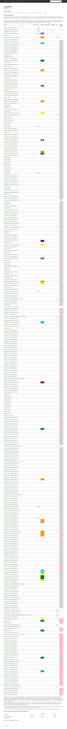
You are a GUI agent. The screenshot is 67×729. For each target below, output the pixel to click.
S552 (19, 12)
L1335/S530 (29, 12)
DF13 (22, 12)
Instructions (12, 1)
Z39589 (25, 12)
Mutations (22, 1)
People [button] (17, 1)
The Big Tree (6, 1)
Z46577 (10, 12)
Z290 (13, 12)
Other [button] (26, 1)
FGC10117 (41, 12)
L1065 (33, 12)
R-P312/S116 (6, 12)
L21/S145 (16, 12)
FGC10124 (45, 12)
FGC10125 (36, 12)
